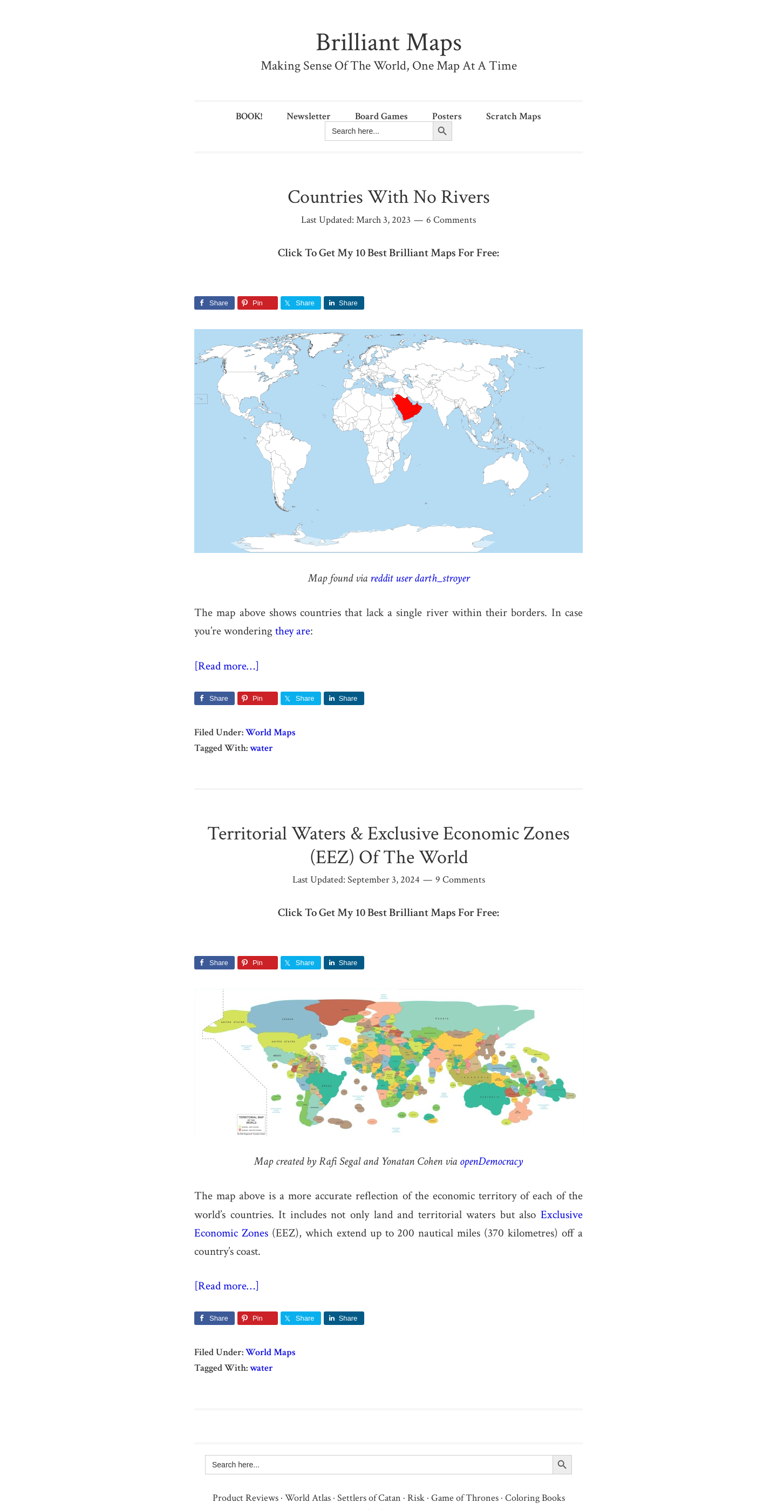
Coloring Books (535, 1498)
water (261, 748)
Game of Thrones (465, 1498)
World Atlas (308, 1498)
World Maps (271, 732)
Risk (416, 1498)
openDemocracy (491, 1161)
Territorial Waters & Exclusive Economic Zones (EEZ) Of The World (388, 845)
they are (292, 631)
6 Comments (451, 220)
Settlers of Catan (369, 1498)
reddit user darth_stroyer (419, 578)
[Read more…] (226, 666)
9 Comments (460, 879)
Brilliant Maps (389, 42)
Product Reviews (245, 1498)
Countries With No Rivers (389, 197)
